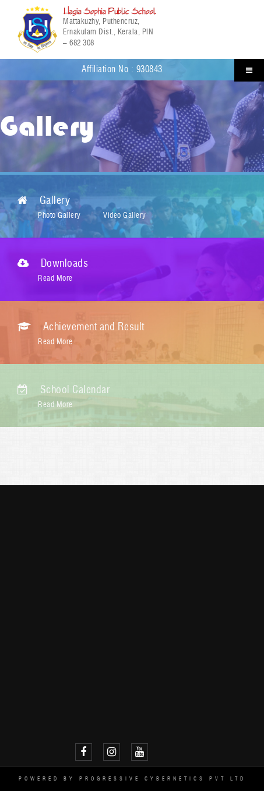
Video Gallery (124, 215)
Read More (55, 277)
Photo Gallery (59, 215)
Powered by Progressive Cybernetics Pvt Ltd (132, 778)
